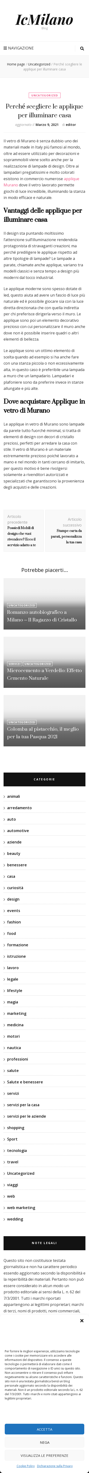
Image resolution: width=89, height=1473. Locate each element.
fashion (14, 922)
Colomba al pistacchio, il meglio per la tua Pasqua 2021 (43, 733)
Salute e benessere (25, 1082)
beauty (13, 853)
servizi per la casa (23, 1104)
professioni (17, 1059)
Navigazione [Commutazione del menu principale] (19, 48)
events (13, 910)
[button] (82, 1320)
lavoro (13, 967)
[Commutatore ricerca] (82, 48)
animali (13, 796)
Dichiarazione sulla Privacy (55, 1466)
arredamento (19, 807)
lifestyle (14, 990)
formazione (17, 944)
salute (13, 1070)
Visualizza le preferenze (44, 1455)
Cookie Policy (26, 1466)
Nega (44, 1442)
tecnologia (17, 1150)
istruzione (16, 956)
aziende (14, 842)
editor (71, 124)
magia (12, 1002)
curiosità (15, 887)
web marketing (21, 1207)
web (11, 1196)
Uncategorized (44, 95)
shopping (15, 1127)
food (11, 933)
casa (11, 876)
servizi (15, 664)
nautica (14, 1047)
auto (11, 819)
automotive (18, 830)
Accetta (44, 1429)
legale (12, 979)
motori (13, 1036)
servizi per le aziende (26, 1116)
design (13, 899)
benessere (17, 865)
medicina (15, 1024)
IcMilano (44, 18)
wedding (15, 1219)
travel (12, 1162)
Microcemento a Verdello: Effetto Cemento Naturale (44, 674)
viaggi (12, 1184)
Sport (12, 1139)
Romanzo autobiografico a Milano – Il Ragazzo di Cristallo (42, 616)
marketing (16, 1013)
